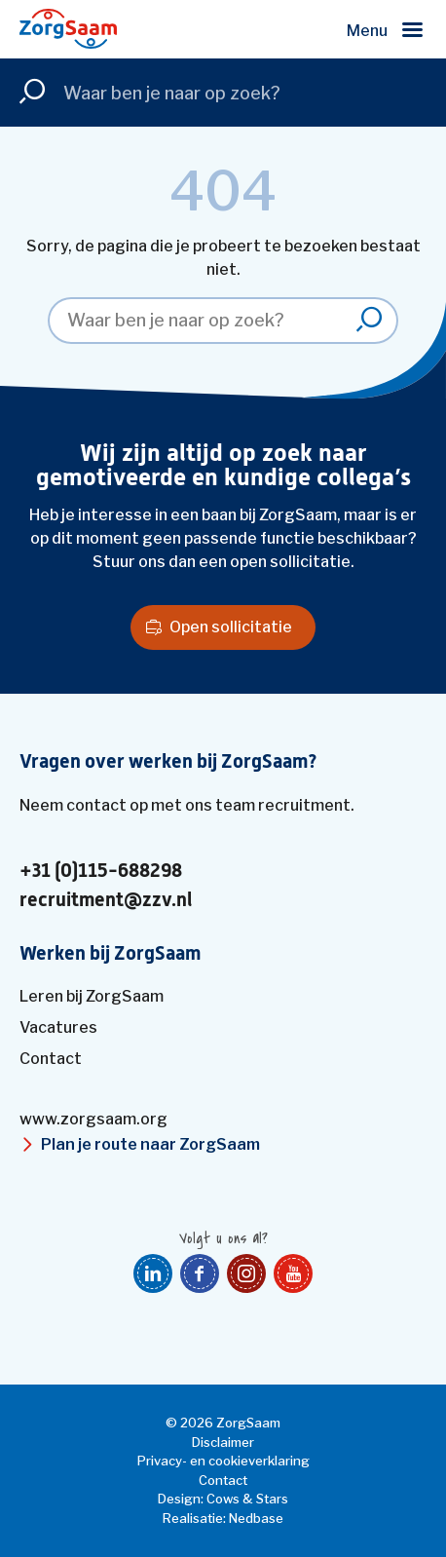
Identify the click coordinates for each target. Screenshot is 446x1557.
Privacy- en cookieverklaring (223, 1460)
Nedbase (256, 1518)
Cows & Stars (247, 1498)
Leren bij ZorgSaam (91, 996)
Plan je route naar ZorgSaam (150, 1144)
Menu (367, 30)
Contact (50, 1058)
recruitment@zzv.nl (105, 900)
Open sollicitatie (230, 627)
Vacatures (58, 1027)
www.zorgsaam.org (93, 1119)
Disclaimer (223, 1442)
